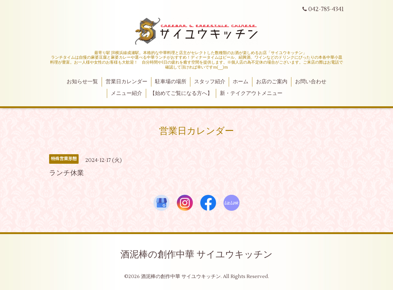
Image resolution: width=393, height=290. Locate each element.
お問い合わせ (310, 81)
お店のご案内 (271, 81)
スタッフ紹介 (209, 81)
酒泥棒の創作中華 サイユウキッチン (196, 255)
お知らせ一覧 (82, 81)
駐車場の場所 (170, 81)
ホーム (240, 81)
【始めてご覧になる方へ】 (181, 93)
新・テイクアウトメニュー (251, 93)
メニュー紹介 (126, 93)
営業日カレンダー (126, 81)
